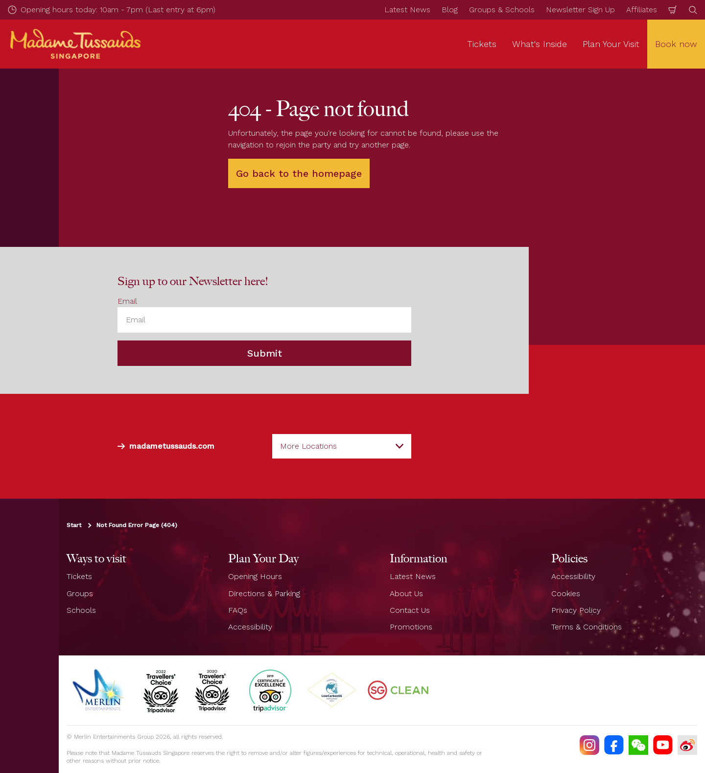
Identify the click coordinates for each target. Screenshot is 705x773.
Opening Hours (255, 576)
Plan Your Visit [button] (611, 44)
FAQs (237, 610)
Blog (450, 9)
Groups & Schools (502, 9)
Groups (80, 593)
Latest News (407, 9)
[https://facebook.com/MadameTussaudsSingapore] (614, 745)
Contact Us (410, 610)
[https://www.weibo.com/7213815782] (687, 745)
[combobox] (341, 446)
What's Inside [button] (539, 44)
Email (127, 301)
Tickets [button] (481, 44)
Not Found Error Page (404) (136, 525)
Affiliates (641, 9)
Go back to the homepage (299, 173)
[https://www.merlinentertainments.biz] (99, 690)
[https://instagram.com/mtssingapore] (589, 745)
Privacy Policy (576, 610)
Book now (676, 44)
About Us (406, 593)
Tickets (79, 576)
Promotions (411, 626)
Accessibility (250, 626)
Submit (264, 353)
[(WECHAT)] (638, 745)
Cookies (565, 593)
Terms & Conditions (586, 626)
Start (74, 525)
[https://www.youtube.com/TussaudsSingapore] (663, 745)
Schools (81, 610)
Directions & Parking (264, 593)
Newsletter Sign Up (580, 9)
